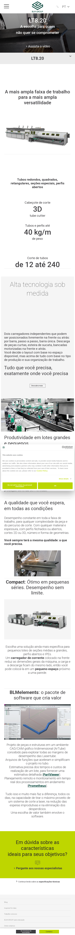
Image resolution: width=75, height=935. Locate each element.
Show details (64, 479)
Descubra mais (37, 385)
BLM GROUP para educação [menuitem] (14, 921)
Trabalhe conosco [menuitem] (10, 915)
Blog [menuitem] (6, 903)
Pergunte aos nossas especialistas (37, 869)
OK (55, 486)
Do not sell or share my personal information (20, 485)
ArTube (59, 749)
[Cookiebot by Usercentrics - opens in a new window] (63, 447)
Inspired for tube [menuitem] (10, 909)
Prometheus (37, 786)
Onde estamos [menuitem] (9, 926)
